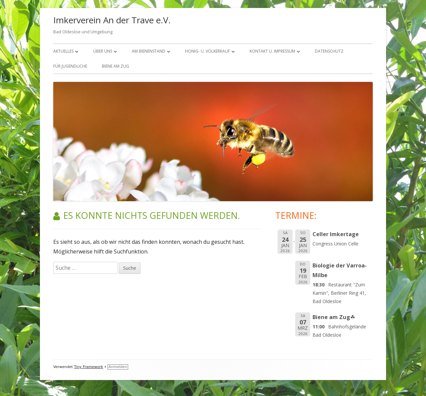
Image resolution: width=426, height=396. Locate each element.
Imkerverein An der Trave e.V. (112, 20)
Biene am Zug (115, 66)
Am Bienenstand (148, 51)
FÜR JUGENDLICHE (70, 66)
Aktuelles (63, 51)
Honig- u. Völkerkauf (207, 51)
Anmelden (117, 367)
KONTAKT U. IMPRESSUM (272, 51)
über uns (102, 51)
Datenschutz (329, 51)
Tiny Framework (88, 367)
